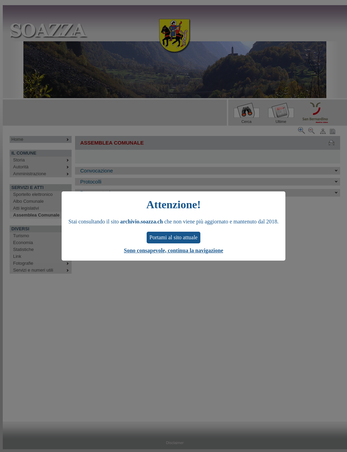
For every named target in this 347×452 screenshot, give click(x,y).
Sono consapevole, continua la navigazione (173, 250)
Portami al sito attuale (173, 237)
